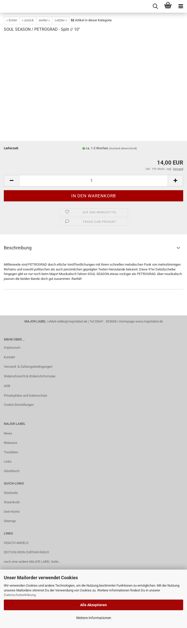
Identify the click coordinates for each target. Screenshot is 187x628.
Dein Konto (12, 511)
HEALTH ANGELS (16, 543)
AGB (7, 386)
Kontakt (9, 357)
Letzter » (61, 20)
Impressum (12, 347)
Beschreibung (18, 247)
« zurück (28, 20)
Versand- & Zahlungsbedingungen (28, 366)
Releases (10, 443)
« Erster (11, 20)
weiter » (44, 20)
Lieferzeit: (11, 148)
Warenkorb (12, 502)
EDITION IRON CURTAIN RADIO (26, 552)
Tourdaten (11, 452)
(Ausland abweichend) (123, 148)
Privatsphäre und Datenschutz (25, 395)
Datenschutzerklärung (20, 595)
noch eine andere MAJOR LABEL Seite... (32, 561)
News (8, 433)
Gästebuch (12, 471)
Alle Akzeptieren (93, 605)
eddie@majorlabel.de (72, 321)
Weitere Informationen (93, 618)
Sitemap (10, 521)
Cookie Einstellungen (19, 405)
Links (8, 461)
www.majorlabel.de (149, 321)
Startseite (11, 493)
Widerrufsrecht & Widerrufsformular (29, 376)
